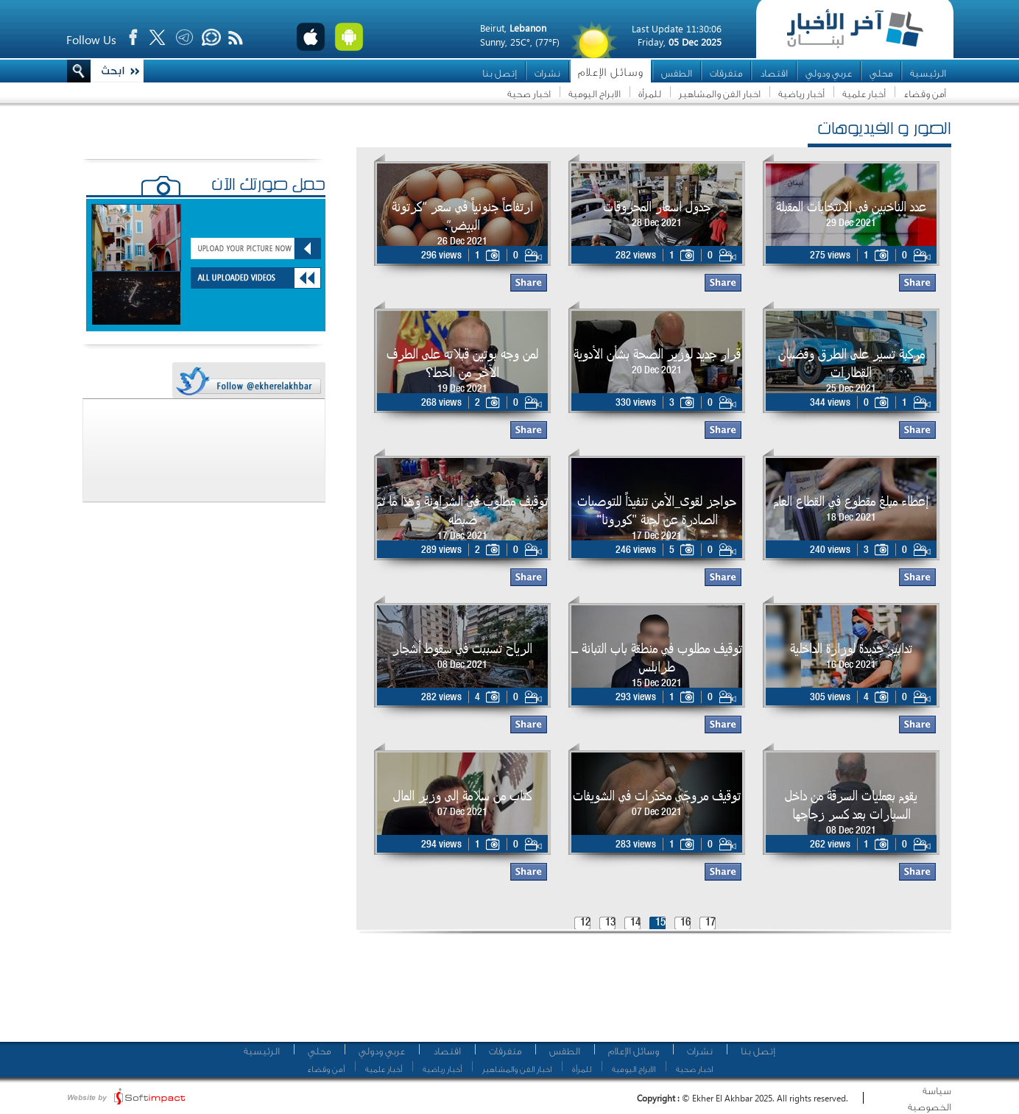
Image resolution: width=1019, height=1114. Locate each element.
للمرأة (649, 93)
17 (710, 922)
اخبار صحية (529, 93)
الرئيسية (928, 73)
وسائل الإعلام (611, 72)
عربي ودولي (828, 73)
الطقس (676, 73)
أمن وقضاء (924, 93)
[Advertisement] (649, 994)
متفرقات (726, 73)
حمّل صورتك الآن (268, 186)
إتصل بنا (499, 73)
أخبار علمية (864, 93)
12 (585, 922)
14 (635, 922)
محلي (881, 73)
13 (610, 922)
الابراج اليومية (594, 93)
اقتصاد (774, 73)
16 (685, 922)
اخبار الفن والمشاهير (720, 93)
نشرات (547, 73)
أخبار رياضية (801, 93)
